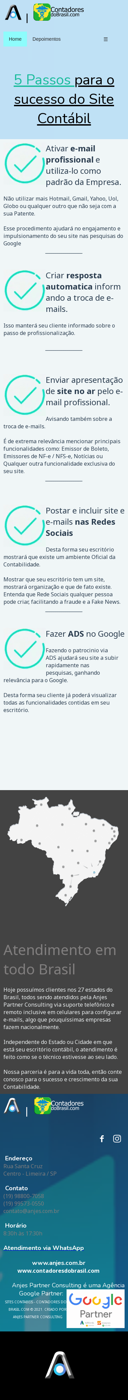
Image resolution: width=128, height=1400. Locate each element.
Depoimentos (46, 39)
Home (15, 39)
